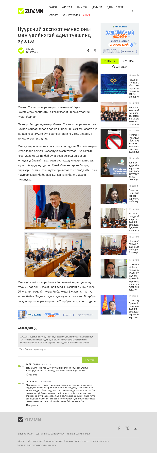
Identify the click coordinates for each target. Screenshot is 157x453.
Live (87, 15)
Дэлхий (97, 7)
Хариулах (32, 375)
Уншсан (128, 61)
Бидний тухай (25, 433)
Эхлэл (53, 7)
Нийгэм (82, 7)
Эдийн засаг (115, 7)
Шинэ (109, 61)
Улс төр (67, 7)
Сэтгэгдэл (120, 66)
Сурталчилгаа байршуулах (50, 433)
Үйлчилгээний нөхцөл (79, 433)
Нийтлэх (90, 360)
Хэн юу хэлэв (71, 15)
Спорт (53, 15)
